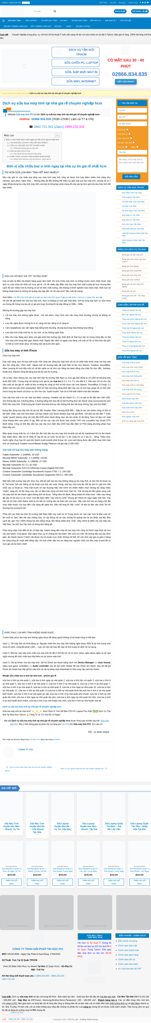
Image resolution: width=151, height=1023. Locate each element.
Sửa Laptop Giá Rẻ (20, 93)
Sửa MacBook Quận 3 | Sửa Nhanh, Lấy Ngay (139, 870)
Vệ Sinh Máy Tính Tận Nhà (133, 211)
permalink (56, 739)
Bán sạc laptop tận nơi (131, 315)
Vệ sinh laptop (84, 26)
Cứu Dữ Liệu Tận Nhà (131, 224)
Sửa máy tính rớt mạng (132, 389)
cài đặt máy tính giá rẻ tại (25, 297)
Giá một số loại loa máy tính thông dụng (27, 153)
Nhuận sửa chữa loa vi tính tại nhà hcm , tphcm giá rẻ (32, 159)
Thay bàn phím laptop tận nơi (134, 319)
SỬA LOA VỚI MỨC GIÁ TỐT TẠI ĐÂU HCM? (27, 145)
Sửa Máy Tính (15, 20)
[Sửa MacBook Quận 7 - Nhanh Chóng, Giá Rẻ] (37, 852)
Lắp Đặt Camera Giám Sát (15, 26)
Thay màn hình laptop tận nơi (134, 324)
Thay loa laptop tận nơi (131, 337)
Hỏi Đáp (58, 26)
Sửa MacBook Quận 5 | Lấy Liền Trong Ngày (88, 870)
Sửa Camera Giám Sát (41, 26)
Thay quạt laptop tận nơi (132, 333)
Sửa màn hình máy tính (132, 408)
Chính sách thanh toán (128, 950)
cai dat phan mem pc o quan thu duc (82, 297)
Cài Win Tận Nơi (125, 997)
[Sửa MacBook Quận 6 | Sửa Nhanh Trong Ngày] (62, 852)
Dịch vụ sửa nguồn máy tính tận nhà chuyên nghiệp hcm (84, 769)
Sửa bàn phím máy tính (132, 403)
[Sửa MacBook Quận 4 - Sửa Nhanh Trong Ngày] (113, 852)
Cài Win (64, 20)
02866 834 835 (41, 119)
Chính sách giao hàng (128, 955)
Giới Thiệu (103, 3)
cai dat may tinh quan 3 (51, 297)
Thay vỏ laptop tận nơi (131, 341)
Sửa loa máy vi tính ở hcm (20, 151)
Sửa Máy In (96, 20)
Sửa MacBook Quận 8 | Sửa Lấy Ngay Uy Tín (11, 870)
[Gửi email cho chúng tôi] (145, 3)
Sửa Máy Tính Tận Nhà (132, 193)
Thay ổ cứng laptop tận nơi (133, 346)
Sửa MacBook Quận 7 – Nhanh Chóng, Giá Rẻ (37, 870)
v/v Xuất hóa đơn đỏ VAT (129, 969)
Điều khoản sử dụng (127, 941)
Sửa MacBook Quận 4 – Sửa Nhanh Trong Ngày (114, 870)
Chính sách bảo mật (127, 946)
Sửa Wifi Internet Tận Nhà (133, 229)
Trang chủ (5, 93)
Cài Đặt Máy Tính (49, 21)
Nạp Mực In (111, 20)
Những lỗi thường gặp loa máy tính (26, 148)
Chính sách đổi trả (127, 959)
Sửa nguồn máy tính (130, 417)
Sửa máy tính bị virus (131, 363)
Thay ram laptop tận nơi (132, 351)
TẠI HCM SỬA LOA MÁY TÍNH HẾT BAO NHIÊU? (29, 143)
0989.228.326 (57, 976)
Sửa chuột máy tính (130, 399)
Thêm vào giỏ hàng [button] (11, 882)
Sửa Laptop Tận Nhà (131, 197)
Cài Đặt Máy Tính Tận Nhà (133, 202)
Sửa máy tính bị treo (130, 372)
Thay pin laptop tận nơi (131, 310)
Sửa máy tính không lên (132, 376)
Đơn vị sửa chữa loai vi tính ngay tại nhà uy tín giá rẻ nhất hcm (32, 140)
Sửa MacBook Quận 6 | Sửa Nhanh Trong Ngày (63, 870)
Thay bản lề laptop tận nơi (133, 328)
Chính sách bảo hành (128, 964)
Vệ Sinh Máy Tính (79, 21)
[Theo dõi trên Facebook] (140, 3)
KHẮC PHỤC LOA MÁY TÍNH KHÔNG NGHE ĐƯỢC (30, 157)
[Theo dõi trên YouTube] (148, 3)
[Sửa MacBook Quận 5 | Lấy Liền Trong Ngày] (88, 852)
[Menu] (3, 20)
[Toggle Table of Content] (56, 135)
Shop (69, 26)
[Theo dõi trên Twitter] (143, 3)
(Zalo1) (59, 126)
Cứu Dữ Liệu (125, 21)
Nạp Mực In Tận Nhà (131, 220)
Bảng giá (122, 3)
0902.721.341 (43, 126)
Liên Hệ (113, 3)
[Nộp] (55, 11)
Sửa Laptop (31, 20)
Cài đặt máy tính (107, 997)
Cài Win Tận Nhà (129, 206)
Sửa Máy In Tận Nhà (131, 215)
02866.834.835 (42, 976)
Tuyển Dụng (132, 3)
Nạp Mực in (24, 1000)
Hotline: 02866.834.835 (16, 3)
